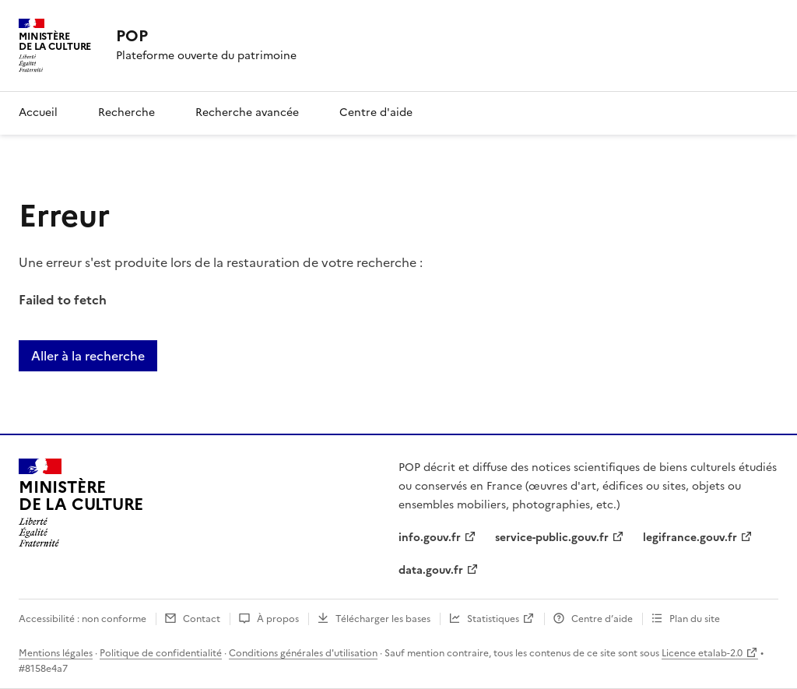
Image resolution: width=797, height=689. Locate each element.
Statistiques (493, 619)
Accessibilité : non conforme (82, 619)
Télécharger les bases (382, 619)
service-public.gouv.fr (552, 537)
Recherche (126, 112)
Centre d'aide (376, 112)
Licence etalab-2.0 (702, 653)
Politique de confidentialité (161, 653)
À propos (278, 619)
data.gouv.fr (430, 570)
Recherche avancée (247, 112)
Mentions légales (56, 653)
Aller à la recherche (88, 355)
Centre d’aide (602, 619)
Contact (201, 619)
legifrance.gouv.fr (690, 537)
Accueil (38, 112)
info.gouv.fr (429, 537)
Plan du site (694, 619)
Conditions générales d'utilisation (303, 653)
